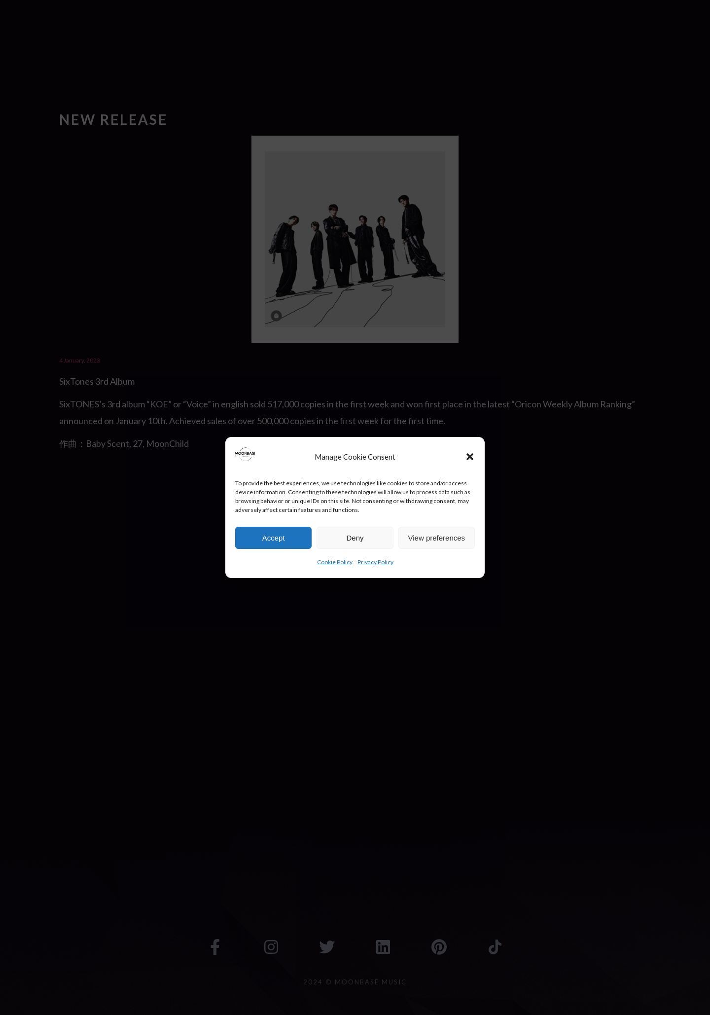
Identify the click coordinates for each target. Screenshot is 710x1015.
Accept (273, 538)
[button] (470, 457)
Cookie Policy (335, 562)
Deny (354, 538)
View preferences (436, 538)
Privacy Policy (375, 562)
